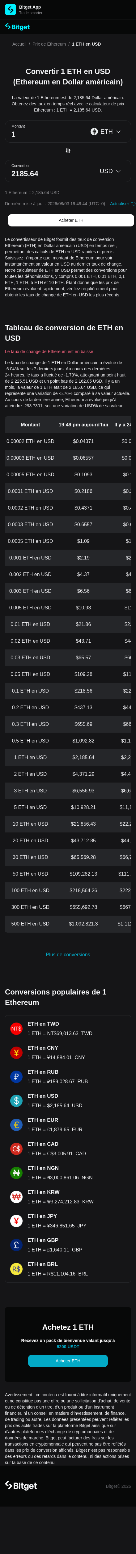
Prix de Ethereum (49, 44)
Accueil (19, 44)
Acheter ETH (71, 220)
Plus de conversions (68, 954)
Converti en (20, 166)
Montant (18, 126)
